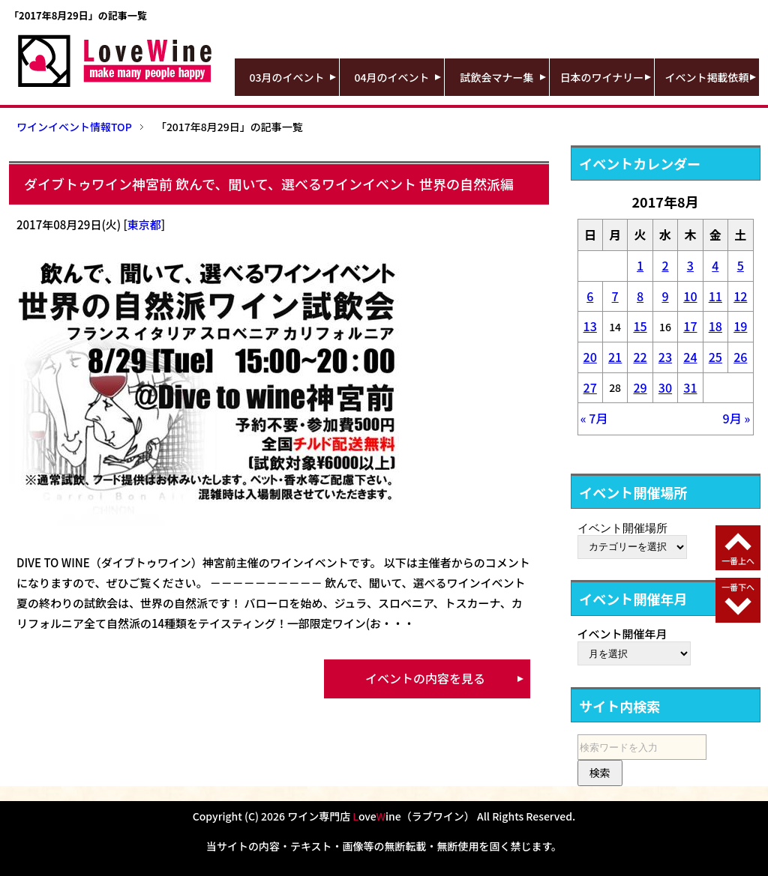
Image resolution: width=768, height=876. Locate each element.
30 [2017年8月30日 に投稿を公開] (665, 387)
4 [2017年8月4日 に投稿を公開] (715, 265)
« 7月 (594, 418)
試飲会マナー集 (497, 77)
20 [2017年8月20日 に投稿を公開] (590, 357)
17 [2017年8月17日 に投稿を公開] (690, 326)
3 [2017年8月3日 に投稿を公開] (690, 265)
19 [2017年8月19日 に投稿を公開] (740, 326)
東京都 (144, 224)
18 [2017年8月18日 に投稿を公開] (715, 326)
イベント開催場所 (623, 527)
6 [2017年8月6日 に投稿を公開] (589, 296)
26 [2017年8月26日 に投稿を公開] (740, 357)
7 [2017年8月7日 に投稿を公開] (615, 296)
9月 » (737, 418)
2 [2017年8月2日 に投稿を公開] (665, 265)
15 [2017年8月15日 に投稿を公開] (639, 326)
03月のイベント (287, 77)
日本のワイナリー (602, 77)
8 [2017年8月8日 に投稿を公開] (640, 296)
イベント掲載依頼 (707, 77)
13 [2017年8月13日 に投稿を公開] (590, 326)
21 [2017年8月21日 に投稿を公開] (615, 357)
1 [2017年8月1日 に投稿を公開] (640, 265)
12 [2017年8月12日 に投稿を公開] (740, 296)
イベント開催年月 (623, 633)
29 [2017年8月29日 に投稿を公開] (639, 387)
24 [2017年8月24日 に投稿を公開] (690, 357)
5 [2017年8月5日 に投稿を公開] (740, 265)
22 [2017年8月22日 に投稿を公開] (639, 357)
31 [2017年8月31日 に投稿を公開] (690, 387)
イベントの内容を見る (425, 678)
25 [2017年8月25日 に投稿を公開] (715, 357)
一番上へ (738, 561)
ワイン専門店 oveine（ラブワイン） (381, 816)
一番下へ (738, 587)
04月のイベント (392, 77)
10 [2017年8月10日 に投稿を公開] (690, 296)
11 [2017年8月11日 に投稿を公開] (715, 296)
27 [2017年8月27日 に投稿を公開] (590, 387)
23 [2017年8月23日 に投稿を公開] (665, 357)
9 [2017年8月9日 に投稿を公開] (665, 296)
